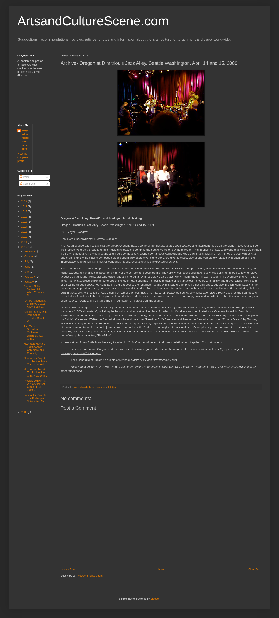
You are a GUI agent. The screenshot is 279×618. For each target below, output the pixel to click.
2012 (24, 236)
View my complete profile (22, 157)
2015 (24, 221)
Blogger (155, 598)
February (29, 276)
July (27, 261)
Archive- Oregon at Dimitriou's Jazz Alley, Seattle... (35, 303)
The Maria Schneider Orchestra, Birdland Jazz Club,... (33, 332)
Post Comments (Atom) (89, 575)
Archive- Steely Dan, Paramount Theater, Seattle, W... (35, 316)
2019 (24, 201)
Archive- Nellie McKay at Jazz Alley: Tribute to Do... (34, 291)
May (27, 271)
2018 (24, 206)
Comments (27, 183)
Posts (24, 177)
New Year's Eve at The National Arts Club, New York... (35, 372)
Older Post (254, 569)
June (27, 266)
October (29, 256)
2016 (24, 216)
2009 (24, 412)
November (30, 251)
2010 (24, 246)
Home (161, 569)
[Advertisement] (161, 535)
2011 (24, 242)
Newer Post (68, 569)
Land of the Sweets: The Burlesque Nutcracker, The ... (35, 400)
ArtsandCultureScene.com (93, 21)
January (29, 281)
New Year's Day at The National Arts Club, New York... (35, 361)
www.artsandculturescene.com (25, 139)
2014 (24, 226)
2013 (24, 231)
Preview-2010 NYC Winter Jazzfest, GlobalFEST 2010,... (35, 385)
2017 (24, 211)
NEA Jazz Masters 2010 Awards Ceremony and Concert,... (34, 348)
